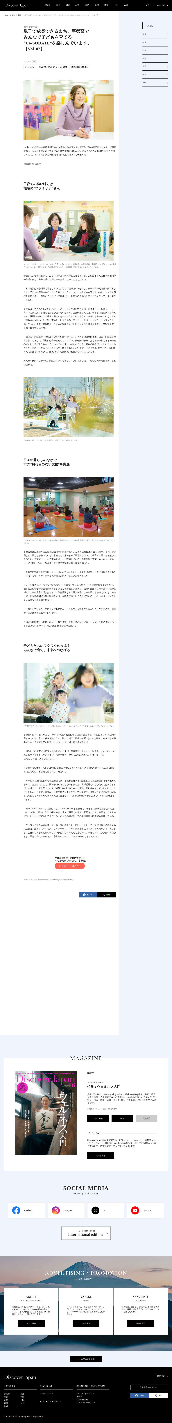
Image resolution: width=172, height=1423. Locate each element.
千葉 (144, 66)
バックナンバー (46, 1393)
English (162, 5)
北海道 (47, 5)
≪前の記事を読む (32, 164)
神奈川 (145, 83)
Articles (9, 1386)
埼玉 (144, 58)
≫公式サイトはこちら (70, 866)
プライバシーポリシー (86, 1403)
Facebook (28, 1210)
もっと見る (98, 1119)
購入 (122, 1119)
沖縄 (126, 5)
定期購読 (146, 1119)
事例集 (79, 1397)
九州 (116, 5)
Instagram (68, 1210)
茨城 (144, 34)
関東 (68, 5)
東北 (58, 5)
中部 (77, 5)
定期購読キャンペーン (149, 1387)
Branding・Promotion (91, 1386)
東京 (144, 75)
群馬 (144, 50)
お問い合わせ (82, 1400)
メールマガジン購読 (86, 1359)
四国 (106, 5)
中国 (97, 5)
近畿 (87, 5)
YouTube (147, 1210)
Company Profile (50, 1401)
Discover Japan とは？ (85, 1393)
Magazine (46, 1386)
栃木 (144, 42)
